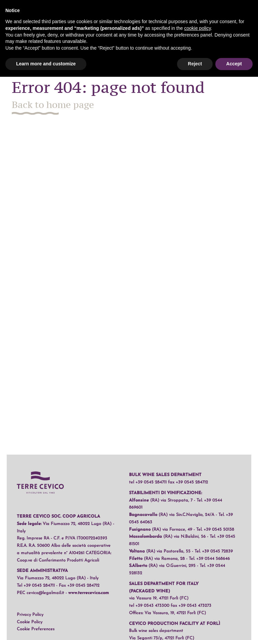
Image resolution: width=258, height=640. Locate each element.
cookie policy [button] (197, 28)
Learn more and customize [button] (46, 63)
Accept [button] (234, 63)
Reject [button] (195, 63)
